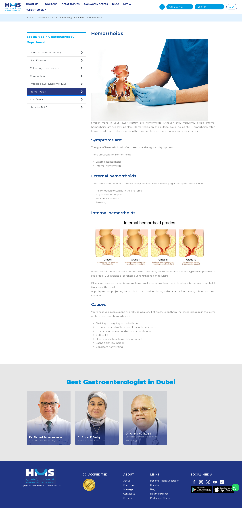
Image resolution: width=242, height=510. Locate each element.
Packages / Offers (103, 5)
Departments (78, 5)
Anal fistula (56, 101)
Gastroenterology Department (75, 19)
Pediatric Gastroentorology (56, 55)
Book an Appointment (206, 8)
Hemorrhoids (104, 19)
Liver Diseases (56, 62)
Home (30, 19)
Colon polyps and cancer (56, 70)
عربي (231, 7)
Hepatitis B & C (56, 109)
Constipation (56, 78)
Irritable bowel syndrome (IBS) (56, 86)
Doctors (58, 5)
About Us (39, 5)
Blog (122, 5)
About (126, 482)
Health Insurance (159, 495)
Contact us (129, 495)
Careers (127, 500)
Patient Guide (42, 10)
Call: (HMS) (178, 8)
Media (135, 5)
